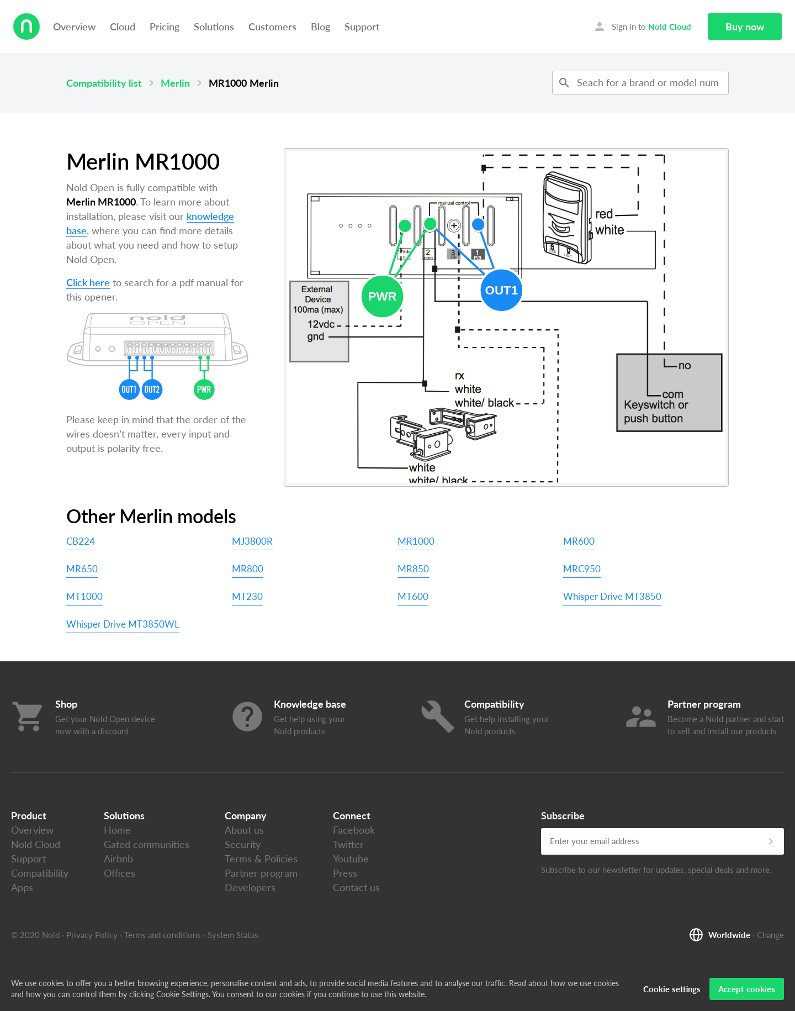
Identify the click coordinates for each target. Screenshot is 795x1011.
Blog (320, 26)
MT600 (413, 596)
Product (28, 815)
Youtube (351, 858)
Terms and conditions (162, 935)
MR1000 (416, 541)
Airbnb (118, 858)
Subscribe (563, 815)
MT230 (247, 596)
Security (243, 844)
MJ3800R (252, 541)
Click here (88, 282)
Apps (22, 887)
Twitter (348, 844)
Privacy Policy (92, 935)
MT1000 (84, 596)
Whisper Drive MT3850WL (122, 624)
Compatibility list (104, 83)
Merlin (175, 83)
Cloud (122, 26)
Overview (74, 26)
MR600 (579, 541)
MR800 (247, 569)
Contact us (356, 887)
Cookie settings (672, 992)
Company (246, 815)
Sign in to (642, 26)
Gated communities (146, 844)
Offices (119, 873)
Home (117, 830)
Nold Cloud (35, 844)
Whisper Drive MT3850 (612, 596)
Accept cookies (746, 992)
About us (244, 830)
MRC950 (582, 569)
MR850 (413, 569)
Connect (351, 815)
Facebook (354, 830)
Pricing (164, 26)
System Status (233, 935)
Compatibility (39, 873)
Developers (250, 887)
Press (345, 873)
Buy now (744, 26)
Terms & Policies (261, 858)
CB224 (80, 541)
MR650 (82, 569)
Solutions (214, 26)
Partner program (261, 873)
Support (362, 26)
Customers (272, 26)
